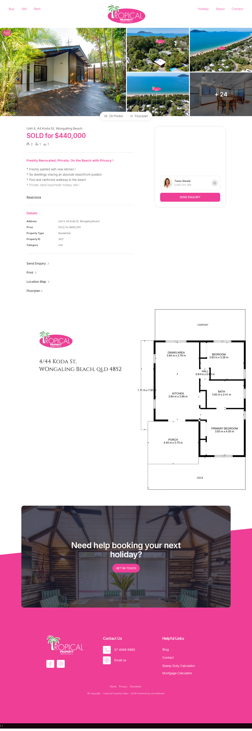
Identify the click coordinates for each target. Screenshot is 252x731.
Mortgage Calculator (177, 673)
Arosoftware (158, 693)
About (220, 9)
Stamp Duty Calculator (178, 666)
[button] (32, 272)
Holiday (203, 9)
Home (113, 686)
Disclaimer (136, 686)
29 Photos (113, 116)
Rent (37, 9)
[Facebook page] (50, 664)
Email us (120, 660)
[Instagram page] (61, 664)
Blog (165, 649)
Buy (12, 9)
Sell (24, 9)
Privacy (123, 686)
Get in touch (126, 568)
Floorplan (139, 116)
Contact (237, 9)
